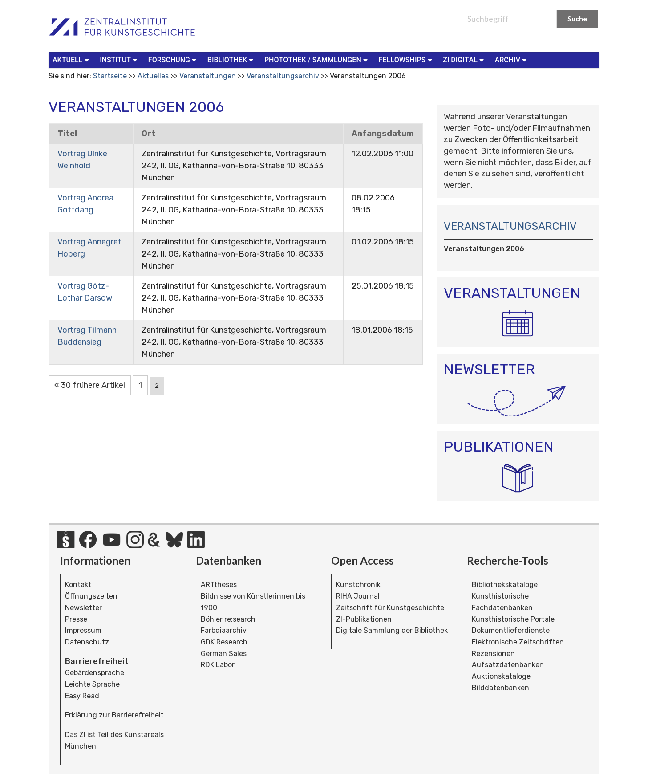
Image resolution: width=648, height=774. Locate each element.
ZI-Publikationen (364, 619)
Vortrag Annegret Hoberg (89, 248)
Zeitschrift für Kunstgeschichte (390, 607)
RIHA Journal (358, 596)
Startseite (110, 76)
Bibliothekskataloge (505, 584)
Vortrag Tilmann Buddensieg (87, 336)
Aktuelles (153, 76)
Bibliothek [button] (231, 59)
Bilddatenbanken (500, 688)
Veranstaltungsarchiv (283, 76)
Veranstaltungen (207, 76)
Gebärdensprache (94, 672)
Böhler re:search (228, 619)
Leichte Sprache (92, 684)
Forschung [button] (173, 59)
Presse (76, 619)
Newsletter (83, 607)
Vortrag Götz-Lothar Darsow (84, 292)
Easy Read (82, 696)
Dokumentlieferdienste (511, 630)
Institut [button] (119, 59)
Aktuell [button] (72, 59)
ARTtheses (219, 584)
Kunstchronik (358, 584)
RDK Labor (218, 664)
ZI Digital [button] (464, 59)
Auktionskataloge (501, 676)
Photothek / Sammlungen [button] (317, 59)
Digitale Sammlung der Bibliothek (392, 630)
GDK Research (224, 642)
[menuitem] (72, 60)
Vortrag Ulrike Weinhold (82, 160)
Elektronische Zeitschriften (518, 642)
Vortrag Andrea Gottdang (85, 204)
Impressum (83, 630)
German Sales (224, 653)
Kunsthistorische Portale (513, 619)
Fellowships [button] (406, 59)
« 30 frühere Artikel (89, 385)
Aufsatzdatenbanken (508, 664)
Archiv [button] (512, 59)
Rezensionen (493, 653)
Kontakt (78, 584)
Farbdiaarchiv (224, 630)
